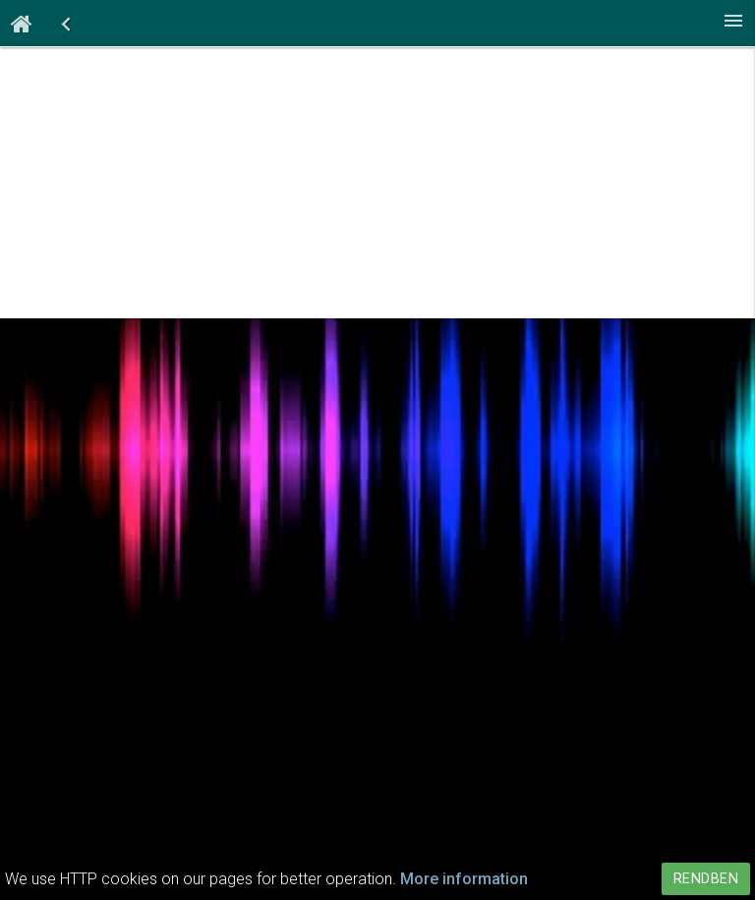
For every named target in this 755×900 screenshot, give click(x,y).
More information (464, 879)
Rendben (706, 879)
